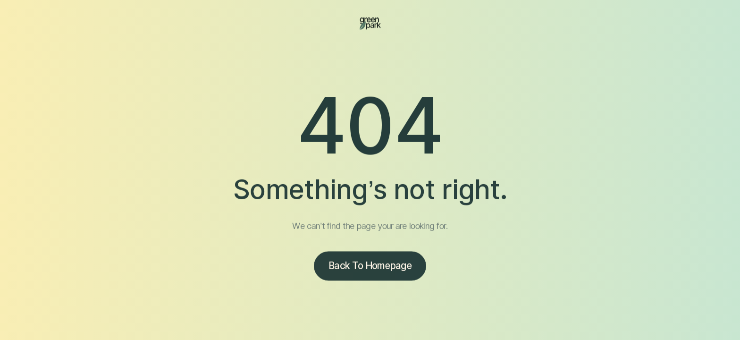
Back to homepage (370, 266)
